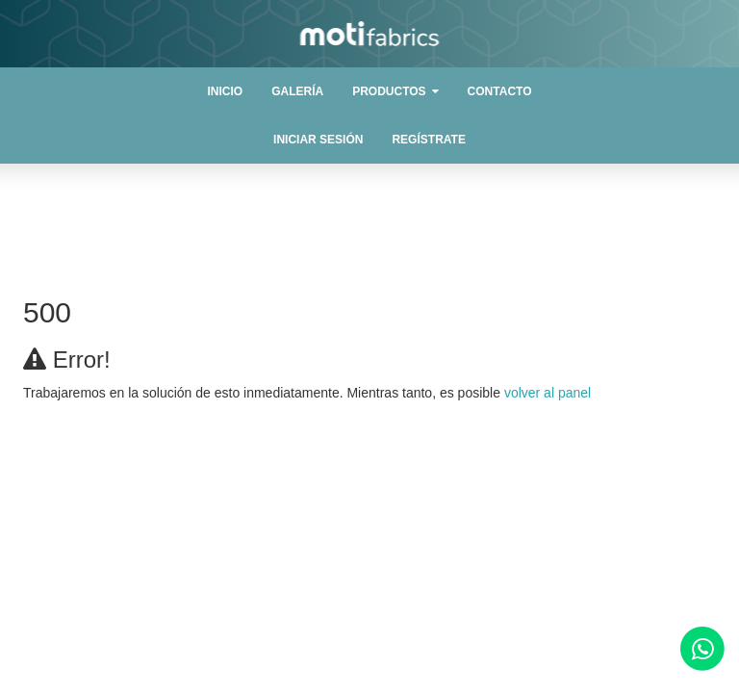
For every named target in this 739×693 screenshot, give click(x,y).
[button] (395, 91)
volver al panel (547, 392)
